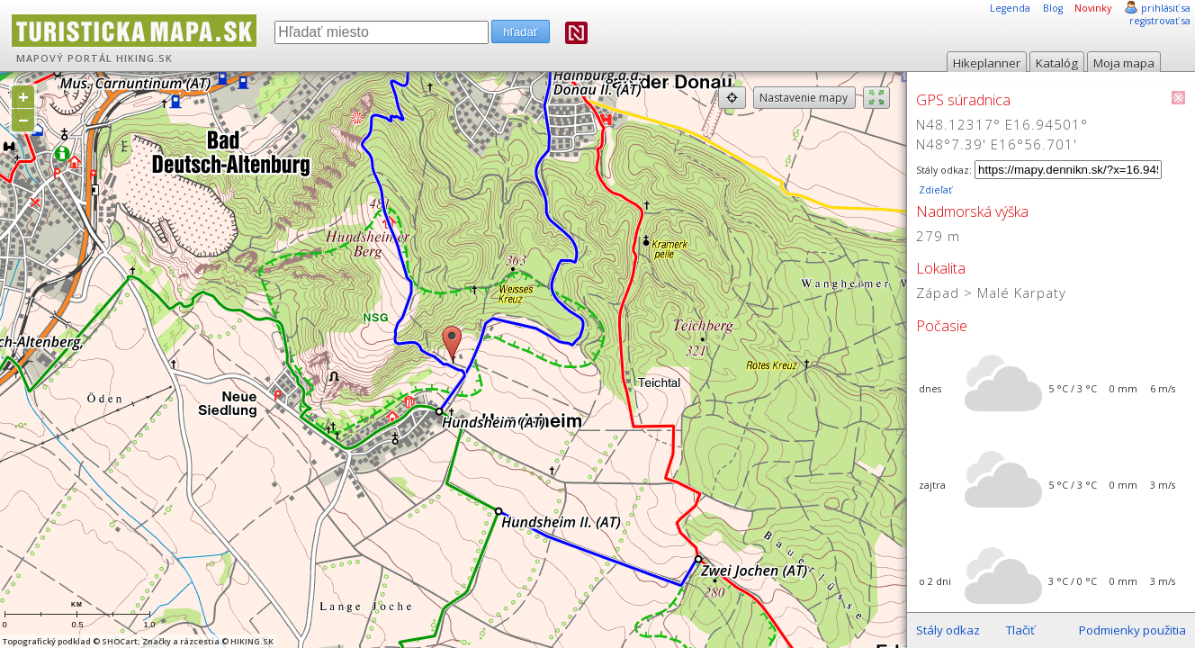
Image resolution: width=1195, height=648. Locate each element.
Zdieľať (934, 190)
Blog (1053, 8)
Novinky (1092, 8)
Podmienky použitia (1132, 630)
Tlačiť (1020, 630)
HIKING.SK (144, 58)
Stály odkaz (948, 630)
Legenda (1010, 8)
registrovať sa (1160, 20)
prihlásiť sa (1166, 8)
